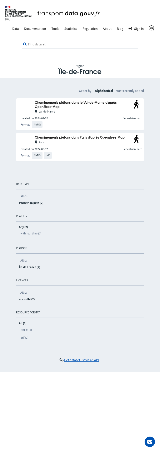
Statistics (70, 28)
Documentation (35, 28)
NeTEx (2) (26, 330)
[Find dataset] (80, 44)
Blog (120, 28)
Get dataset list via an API (81, 360)
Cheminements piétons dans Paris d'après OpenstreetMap (80, 137)
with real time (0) (30, 233)
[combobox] (80, 44)
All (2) (24, 196)
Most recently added (130, 91)
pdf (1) (24, 337)
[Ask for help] (150, 442)
